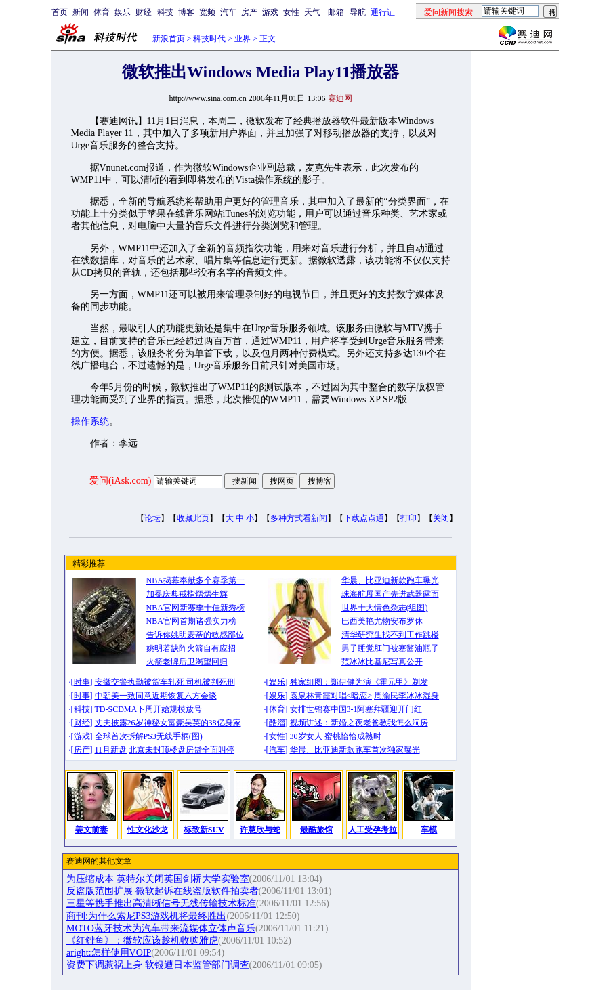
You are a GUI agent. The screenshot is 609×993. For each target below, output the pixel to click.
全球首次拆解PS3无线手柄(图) (149, 736)
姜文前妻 (91, 829)
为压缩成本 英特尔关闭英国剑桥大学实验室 (157, 879)
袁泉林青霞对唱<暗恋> (331, 695)
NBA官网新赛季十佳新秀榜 (195, 607)
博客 (186, 12)
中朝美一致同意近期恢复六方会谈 (156, 695)
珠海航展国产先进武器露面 (390, 594)
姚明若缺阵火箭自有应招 (191, 648)
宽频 (207, 12)
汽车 (228, 12)
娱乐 (122, 12)
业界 (242, 38)
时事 (82, 682)
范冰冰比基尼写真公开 (382, 662)
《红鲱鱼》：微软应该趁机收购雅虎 (142, 940)
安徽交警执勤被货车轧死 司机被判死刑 (165, 682)
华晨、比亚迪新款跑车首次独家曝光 (355, 750)
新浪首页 (168, 38)
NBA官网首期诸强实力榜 (191, 621)
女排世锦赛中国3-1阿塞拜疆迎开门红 (356, 709)
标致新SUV (204, 829)
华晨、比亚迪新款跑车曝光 (390, 580)
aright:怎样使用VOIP (108, 953)
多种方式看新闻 (298, 518)
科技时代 (209, 38)
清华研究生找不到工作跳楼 (390, 634)
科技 (165, 12)
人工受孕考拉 (372, 829)
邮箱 (336, 12)
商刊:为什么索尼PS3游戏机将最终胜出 (146, 916)
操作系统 (90, 422)
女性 (291, 12)
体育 (101, 12)
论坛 (152, 518)
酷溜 (277, 722)
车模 (429, 829)
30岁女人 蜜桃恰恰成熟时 (335, 736)
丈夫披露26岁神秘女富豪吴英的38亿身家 (168, 722)
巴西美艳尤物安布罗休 (382, 621)
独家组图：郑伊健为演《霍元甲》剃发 (359, 682)
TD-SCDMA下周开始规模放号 (149, 709)
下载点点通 (363, 518)
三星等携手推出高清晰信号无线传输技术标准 (161, 903)
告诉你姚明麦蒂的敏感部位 (195, 634)
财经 (143, 12)
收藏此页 (193, 518)
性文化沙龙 (147, 829)
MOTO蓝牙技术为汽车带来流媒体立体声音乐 (160, 928)
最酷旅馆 (316, 829)
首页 (59, 12)
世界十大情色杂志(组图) (384, 607)
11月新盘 (111, 750)
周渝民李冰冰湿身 (406, 695)
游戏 (270, 12)
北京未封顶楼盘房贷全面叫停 (181, 750)
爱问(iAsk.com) (120, 481)
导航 (358, 12)
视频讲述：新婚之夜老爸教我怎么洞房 (359, 722)
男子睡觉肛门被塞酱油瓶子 (390, 648)
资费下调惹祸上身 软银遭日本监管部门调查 (157, 965)
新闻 (80, 12)
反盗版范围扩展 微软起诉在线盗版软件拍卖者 (162, 891)
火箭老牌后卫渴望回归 (187, 662)
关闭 (441, 518)
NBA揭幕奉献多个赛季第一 (195, 580)
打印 (408, 518)
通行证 (383, 12)
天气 (312, 12)
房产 (249, 12)
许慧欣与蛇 (260, 829)
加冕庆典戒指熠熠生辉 (187, 594)
